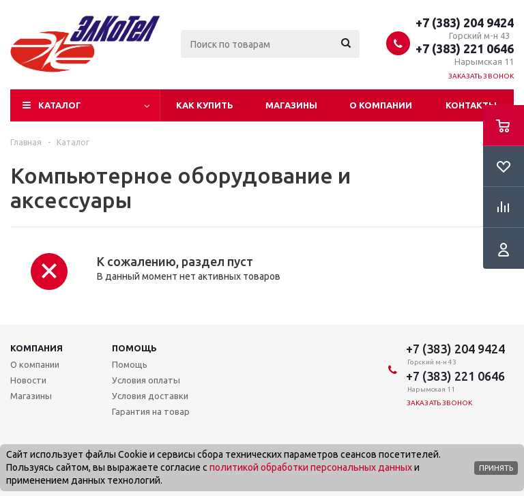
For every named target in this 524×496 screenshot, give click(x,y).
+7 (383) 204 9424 (465, 22)
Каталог (59, 105)
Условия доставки (150, 395)
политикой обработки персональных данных (310, 467)
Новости (28, 380)
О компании (380, 105)
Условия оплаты (146, 380)
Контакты (471, 105)
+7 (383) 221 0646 (465, 48)
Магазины (291, 105)
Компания (36, 348)
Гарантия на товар (151, 411)
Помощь (134, 348)
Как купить (204, 105)
